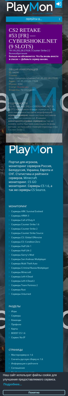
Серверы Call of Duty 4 (23, 220)
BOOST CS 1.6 (18, 333)
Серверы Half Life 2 (21, 250)
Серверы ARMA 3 (20, 215)
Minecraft (30, 178)
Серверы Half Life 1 (21, 246)
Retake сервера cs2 (25, 118)
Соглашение (18, 367)
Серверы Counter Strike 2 (24, 228)
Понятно (34, 392)
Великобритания (18, 53)
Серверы (16, 315)
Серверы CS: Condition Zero (25, 241)
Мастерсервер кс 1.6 (22, 354)
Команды (16, 320)
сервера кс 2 (44, 109)
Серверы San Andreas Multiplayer (28, 259)
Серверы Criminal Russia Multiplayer (30, 267)
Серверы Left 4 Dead (22, 276)
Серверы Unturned (21, 293)
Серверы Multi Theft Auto (24, 263)
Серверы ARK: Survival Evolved (27, 211)
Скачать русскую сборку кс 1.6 (27, 359)
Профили (16, 324)
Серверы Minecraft (21, 272)
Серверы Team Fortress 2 (24, 285)
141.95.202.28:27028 (27, 81)
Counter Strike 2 (40, 50)
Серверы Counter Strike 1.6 (25, 224)
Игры (14, 311)
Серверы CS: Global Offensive (26, 237)
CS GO (32, 182)
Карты (14, 328)
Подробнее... (12, 384)
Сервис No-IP (18, 337)
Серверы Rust (18, 289)
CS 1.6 (45, 186)
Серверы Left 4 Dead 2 (23, 280)
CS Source (38, 190)
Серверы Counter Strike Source (27, 233)
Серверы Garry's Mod (22, 254)
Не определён (28, 89)
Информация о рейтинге (24, 363)
